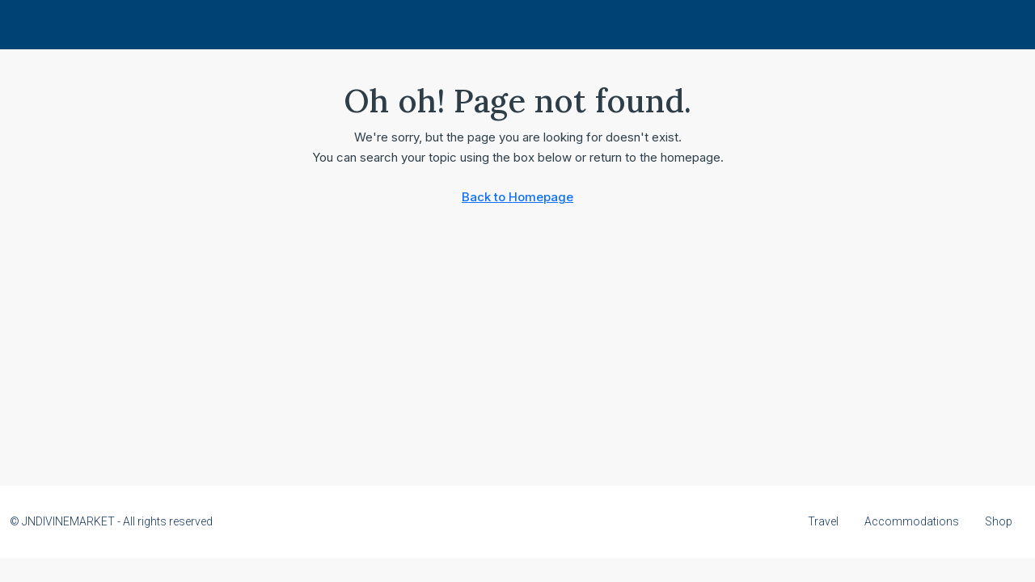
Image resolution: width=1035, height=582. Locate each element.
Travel (823, 521)
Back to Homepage (517, 197)
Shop (998, 521)
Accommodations (911, 521)
